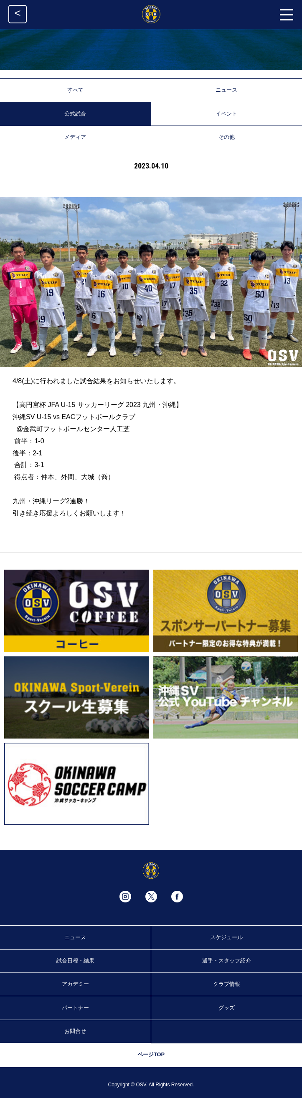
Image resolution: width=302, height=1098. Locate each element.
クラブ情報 (226, 984)
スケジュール (226, 937)
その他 (226, 137)
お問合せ (75, 1031)
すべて (75, 90)
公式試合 (75, 114)
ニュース (226, 90)
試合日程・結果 (75, 960)
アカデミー (75, 984)
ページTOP (151, 1054)
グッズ (226, 1008)
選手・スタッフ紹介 (226, 960)
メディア (75, 137)
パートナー (75, 1008)
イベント (226, 114)
